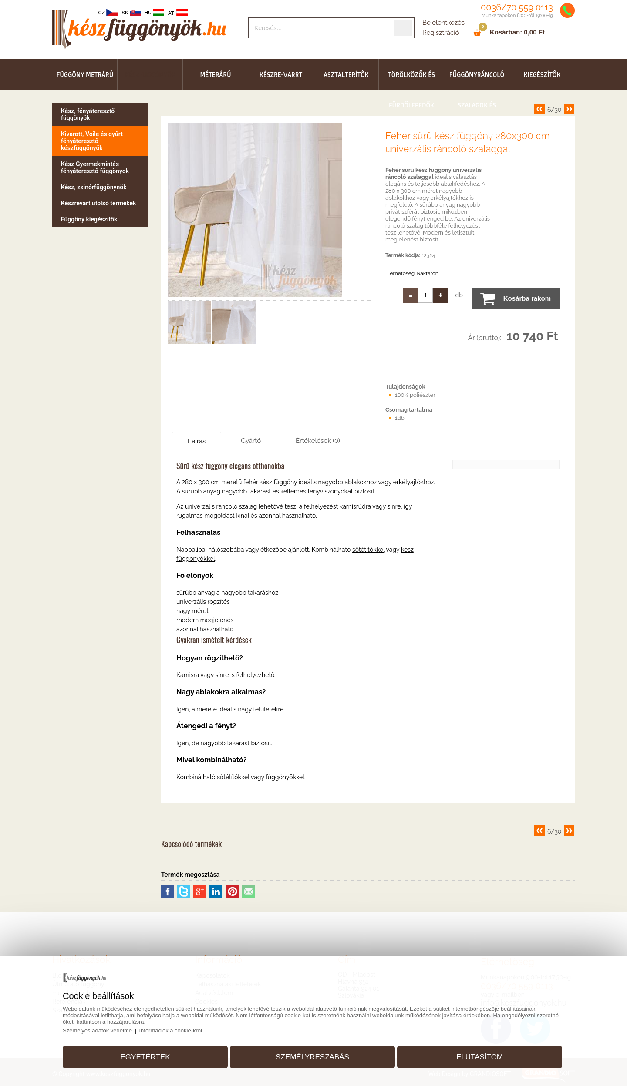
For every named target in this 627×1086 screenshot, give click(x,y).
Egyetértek (145, 1057)
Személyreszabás (312, 1057)
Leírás (197, 441)
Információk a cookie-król (170, 1030)
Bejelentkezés (443, 23)
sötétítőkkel (368, 549)
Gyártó (251, 441)
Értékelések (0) (318, 441)
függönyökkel (285, 777)
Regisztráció (440, 33)
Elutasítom (479, 1057)
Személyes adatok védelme (97, 1030)
